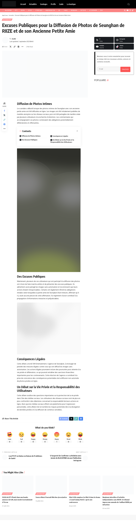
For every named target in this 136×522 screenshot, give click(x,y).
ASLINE (14, 39)
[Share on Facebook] (4, 112)
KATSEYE (83, 10)
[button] (129, 4)
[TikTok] (132, 10)
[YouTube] (127, 10)
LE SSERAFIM (93, 10)
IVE (59, 10)
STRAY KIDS (38, 10)
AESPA (23, 10)
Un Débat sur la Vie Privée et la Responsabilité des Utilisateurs (62, 142)
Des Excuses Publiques (30, 141)
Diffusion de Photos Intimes (31, 137)
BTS (16, 10)
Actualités (8, 20)
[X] (124, 10)
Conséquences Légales (60, 137)
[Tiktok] (124, 47)
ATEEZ (30, 10)
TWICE (66, 10)
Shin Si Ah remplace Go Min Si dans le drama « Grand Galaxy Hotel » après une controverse (84, 501)
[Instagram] (130, 10)
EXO (101, 10)
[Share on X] (11, 48)
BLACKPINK (8, 10)
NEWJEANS (74, 10)
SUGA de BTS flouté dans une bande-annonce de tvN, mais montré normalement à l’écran (16, 501)
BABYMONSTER (50, 10)
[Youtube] (104, 47)
